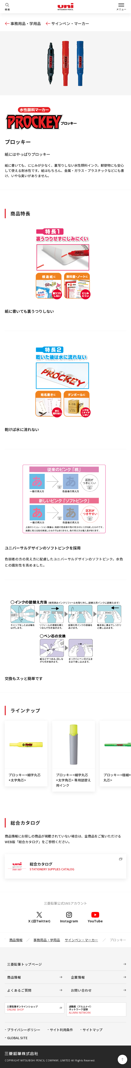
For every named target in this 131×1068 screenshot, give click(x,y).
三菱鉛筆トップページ (24, 964)
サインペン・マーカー (70, 23)
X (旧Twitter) (39, 917)
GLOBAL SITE (17, 1037)
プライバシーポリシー (23, 1029)
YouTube (95, 917)
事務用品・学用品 (25, 23)
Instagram (69, 917)
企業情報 (78, 977)
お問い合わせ (81, 990)
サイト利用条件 (61, 1029)
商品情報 (16, 939)
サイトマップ (93, 1029)
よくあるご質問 (19, 990)
